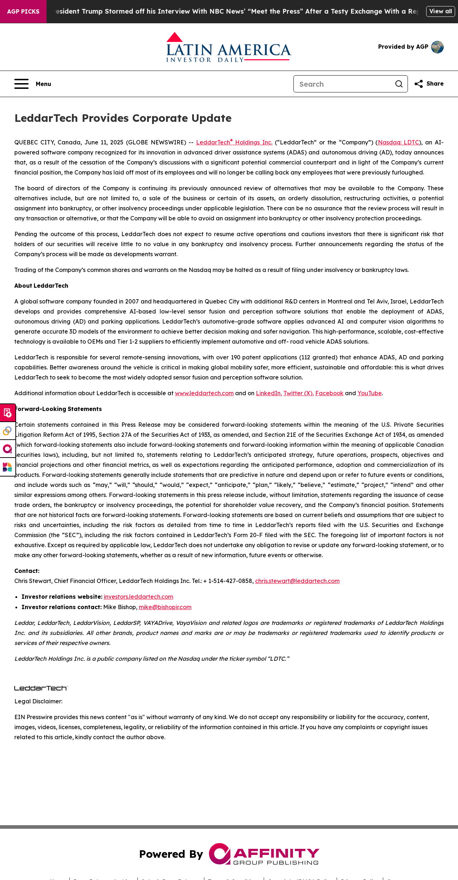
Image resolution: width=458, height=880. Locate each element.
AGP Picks (23, 11)
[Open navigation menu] (32, 84)
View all (440, 11)
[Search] (342, 84)
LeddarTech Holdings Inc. (234, 142)
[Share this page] (429, 84)
